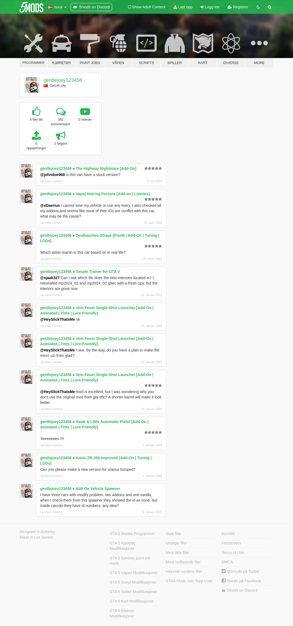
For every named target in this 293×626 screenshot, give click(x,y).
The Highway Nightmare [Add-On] (106, 168)
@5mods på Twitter (240, 571)
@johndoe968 (52, 174)
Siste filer (173, 534)
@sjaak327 (50, 278)
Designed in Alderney (38, 532)
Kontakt (228, 534)
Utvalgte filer (176, 543)
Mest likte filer (177, 552)
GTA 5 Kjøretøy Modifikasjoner (122, 546)
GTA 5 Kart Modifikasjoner (132, 601)
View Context (51, 181)
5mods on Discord (239, 590)
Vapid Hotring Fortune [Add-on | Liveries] (113, 194)
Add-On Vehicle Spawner (98, 488)
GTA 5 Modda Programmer (132, 534)
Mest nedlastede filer (183, 562)
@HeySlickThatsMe (57, 319)
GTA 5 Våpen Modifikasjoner (134, 573)
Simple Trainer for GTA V (98, 271)
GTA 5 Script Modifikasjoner (133, 582)
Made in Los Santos (36, 537)
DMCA (227, 562)
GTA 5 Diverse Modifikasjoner (122, 613)
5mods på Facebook (241, 580)
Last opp (183, 7)
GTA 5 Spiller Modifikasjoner (133, 592)
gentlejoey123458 (63, 80)
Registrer (238, 7)
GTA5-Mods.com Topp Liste (189, 581)
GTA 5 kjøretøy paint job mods (130, 561)
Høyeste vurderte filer (184, 571)
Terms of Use (233, 552)
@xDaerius (50, 205)
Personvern (231, 543)
